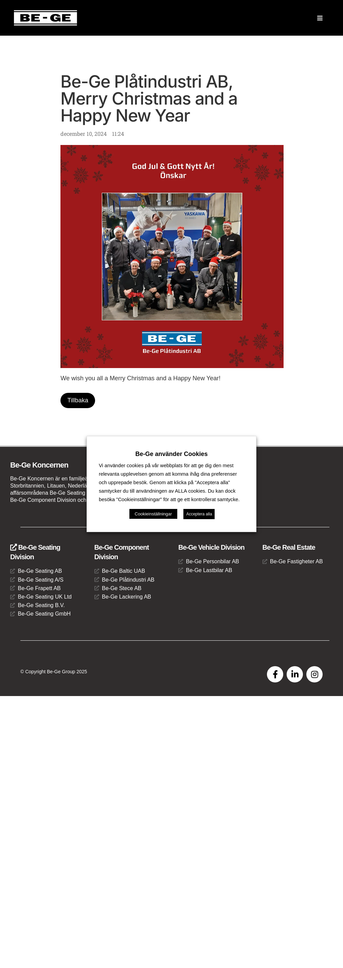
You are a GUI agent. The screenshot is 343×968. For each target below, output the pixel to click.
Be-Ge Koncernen (39, 465)
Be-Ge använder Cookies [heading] (171, 441)
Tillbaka (77, 400)
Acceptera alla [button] (199, 527)
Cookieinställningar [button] (153, 526)
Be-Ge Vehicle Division (211, 547)
